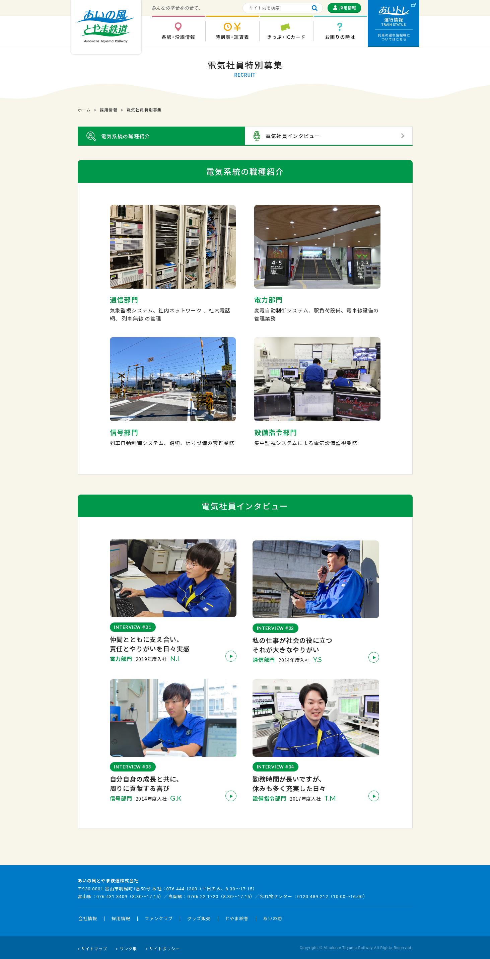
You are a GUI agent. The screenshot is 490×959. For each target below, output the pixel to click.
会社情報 (87, 916)
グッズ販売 (199, 916)
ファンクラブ (159, 916)
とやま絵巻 (237, 916)
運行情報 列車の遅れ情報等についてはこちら (393, 23)
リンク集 (128, 946)
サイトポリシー (164, 946)
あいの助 (272, 916)
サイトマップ (94, 946)
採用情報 (121, 916)
